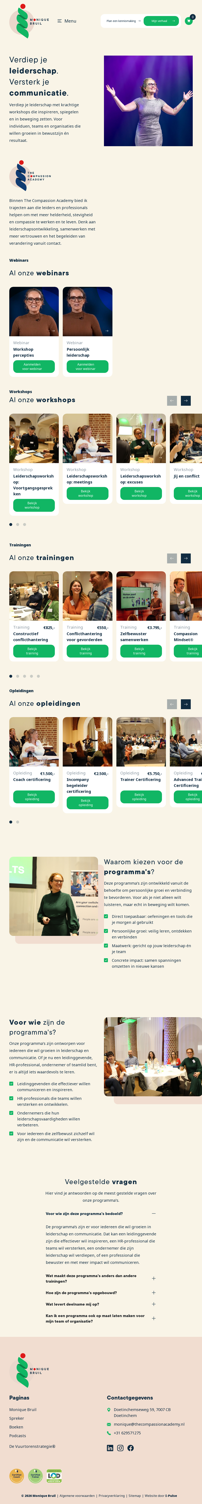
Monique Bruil (22, 1409)
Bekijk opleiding (32, 796)
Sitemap (135, 1496)
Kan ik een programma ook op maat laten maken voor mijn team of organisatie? (95, 1318)
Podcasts (17, 1435)
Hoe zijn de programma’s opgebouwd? (81, 1293)
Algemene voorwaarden (77, 1496)
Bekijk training (32, 651)
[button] (186, 401)
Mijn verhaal (159, 21)
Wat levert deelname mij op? (72, 1304)
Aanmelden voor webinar (32, 366)
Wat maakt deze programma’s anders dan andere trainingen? (91, 1278)
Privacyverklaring (112, 1496)
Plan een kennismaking (121, 21)
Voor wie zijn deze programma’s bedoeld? (84, 1213)
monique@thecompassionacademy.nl (149, 1424)
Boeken (16, 1427)
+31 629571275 (127, 1433)
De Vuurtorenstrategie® (32, 1446)
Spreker (16, 1418)
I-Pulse (171, 1496)
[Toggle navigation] (65, 21)
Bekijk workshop (32, 505)
